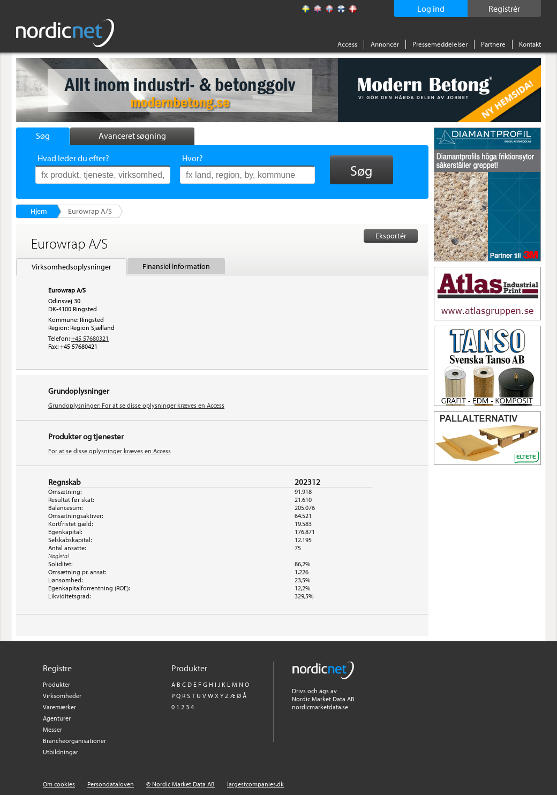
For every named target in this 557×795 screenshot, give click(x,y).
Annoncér (385, 44)
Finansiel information (176, 266)
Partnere (493, 44)
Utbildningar (60, 752)
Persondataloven (110, 784)
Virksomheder (62, 696)
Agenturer (57, 718)
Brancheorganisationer (74, 741)
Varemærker (59, 707)
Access (347, 44)
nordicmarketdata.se (320, 707)
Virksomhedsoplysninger (71, 267)
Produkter (56, 684)
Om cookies (59, 784)
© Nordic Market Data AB (180, 784)
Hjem (39, 211)
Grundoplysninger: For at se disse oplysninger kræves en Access (136, 405)
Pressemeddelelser (440, 44)
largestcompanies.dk (255, 784)
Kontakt (530, 44)
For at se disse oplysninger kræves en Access (109, 451)
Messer (52, 729)
